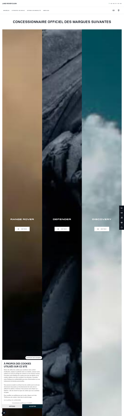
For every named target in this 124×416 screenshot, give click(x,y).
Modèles (6, 10)
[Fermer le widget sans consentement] (33, 357)
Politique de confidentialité (14, 379)
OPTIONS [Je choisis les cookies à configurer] (12, 406)
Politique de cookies (18, 375)
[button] (4, 412)
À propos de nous (18, 10)
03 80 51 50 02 (115, 3)
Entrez (22, 229)
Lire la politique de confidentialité (12, 400)
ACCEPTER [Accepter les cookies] (32, 406)
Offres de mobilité (34, 10)
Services (46, 10)
